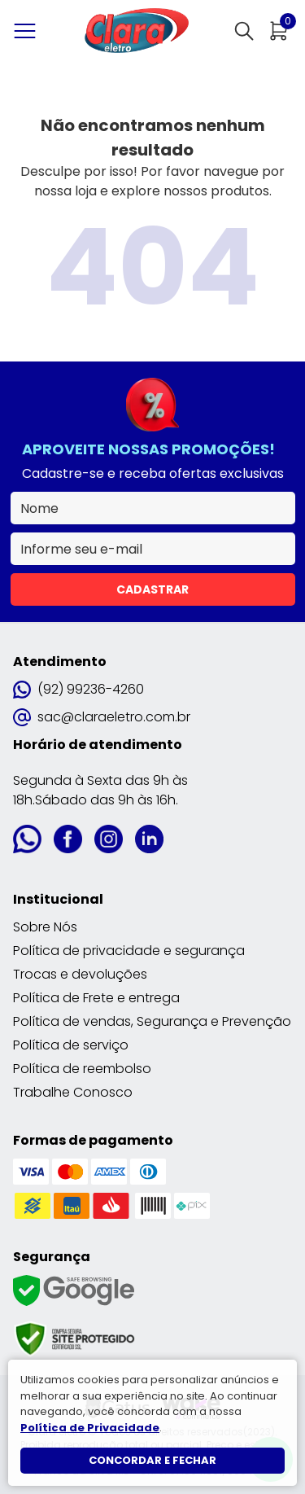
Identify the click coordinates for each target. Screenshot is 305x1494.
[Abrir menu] (28, 31)
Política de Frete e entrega (96, 997)
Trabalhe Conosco (73, 1092)
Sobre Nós (45, 927)
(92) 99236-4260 (78, 689)
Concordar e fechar (152, 1460)
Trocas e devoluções (80, 974)
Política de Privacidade (89, 1427)
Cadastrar (152, 589)
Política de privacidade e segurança (129, 950)
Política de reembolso (82, 1068)
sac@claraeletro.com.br (101, 717)
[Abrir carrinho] (279, 31)
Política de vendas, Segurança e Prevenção (152, 1021)
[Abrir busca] (244, 31)
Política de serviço (71, 1045)
